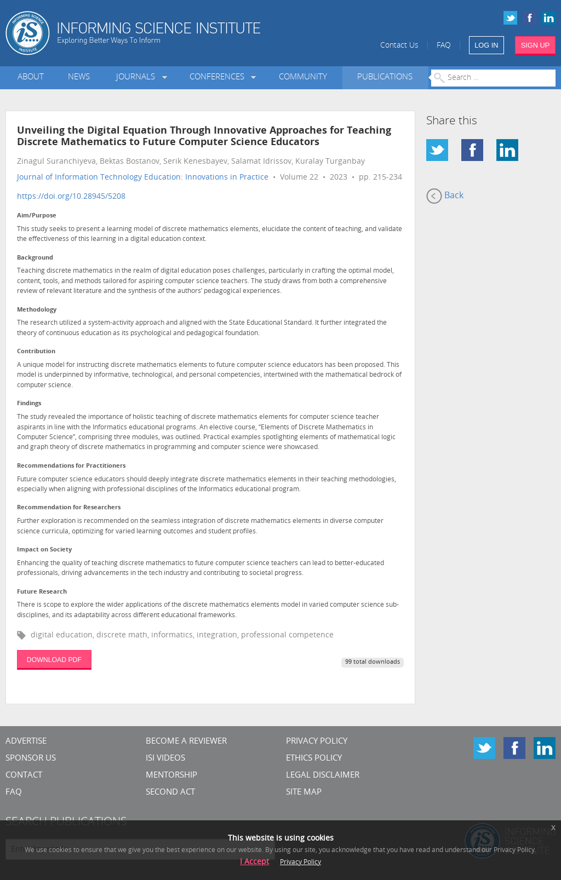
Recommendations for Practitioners (71, 466)
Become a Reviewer (186, 742)
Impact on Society (44, 550)
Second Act (170, 793)
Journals (137, 77)
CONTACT (23, 776)
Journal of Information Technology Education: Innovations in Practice (142, 178)
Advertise (26, 742)
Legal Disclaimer (322, 776)
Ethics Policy (314, 759)
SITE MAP (304, 793)
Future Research (42, 592)
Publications (385, 77)
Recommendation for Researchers (69, 508)
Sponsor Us (30, 759)
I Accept (254, 862)
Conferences (219, 77)
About (31, 77)
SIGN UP (535, 45)
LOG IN (486, 45)
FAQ (444, 46)
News (79, 77)
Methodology (36, 310)
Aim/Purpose (36, 216)
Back (444, 196)
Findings (29, 404)
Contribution (36, 352)
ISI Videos (165, 759)
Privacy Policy (316, 742)
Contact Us (399, 46)
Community (303, 77)
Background (35, 258)
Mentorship (171, 776)
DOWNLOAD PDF (54, 660)
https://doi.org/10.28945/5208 (71, 197)
